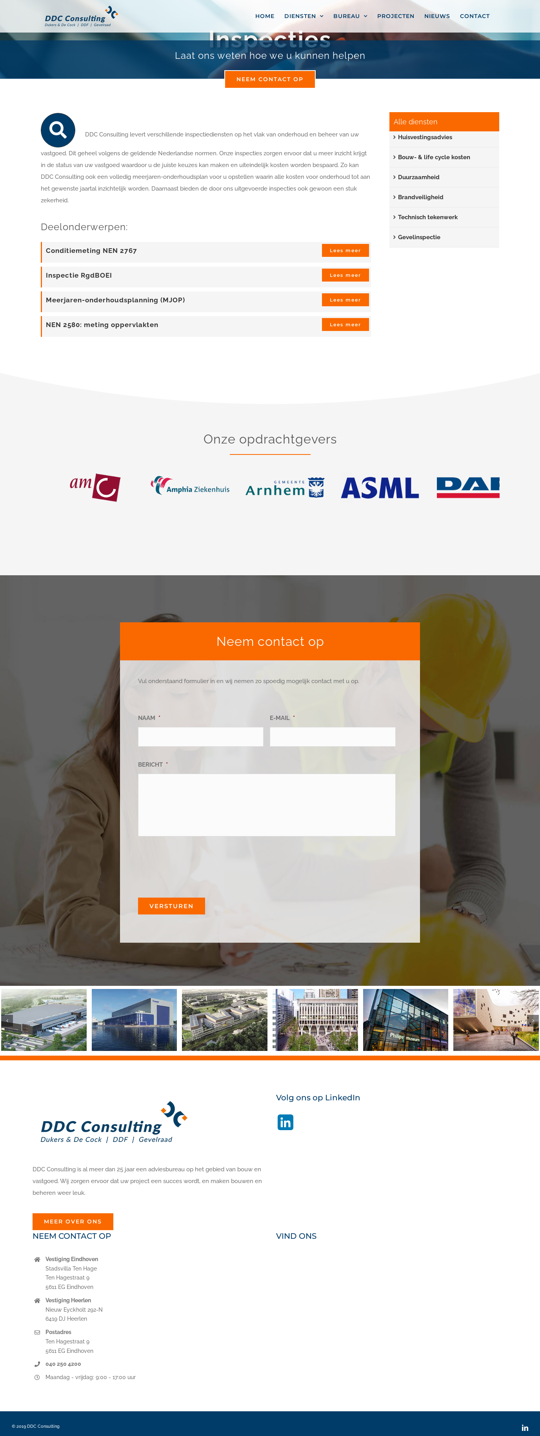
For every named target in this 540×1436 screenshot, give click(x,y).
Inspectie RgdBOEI (79, 275)
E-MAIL (282, 718)
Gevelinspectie (419, 237)
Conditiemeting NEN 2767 (91, 250)
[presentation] (197, 864)
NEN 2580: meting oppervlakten (102, 325)
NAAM (149, 718)
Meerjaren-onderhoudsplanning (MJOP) (115, 300)
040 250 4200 (63, 1364)
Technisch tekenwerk (428, 217)
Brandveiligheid (421, 197)
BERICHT (153, 764)
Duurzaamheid (419, 177)
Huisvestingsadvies (425, 137)
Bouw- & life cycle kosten (434, 157)
